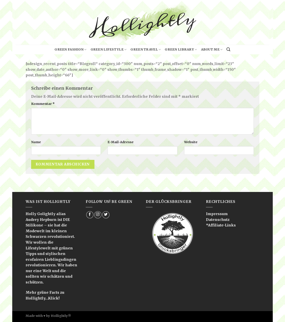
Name (36, 142)
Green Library (181, 49)
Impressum (217, 214)
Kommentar (43, 104)
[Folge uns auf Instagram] (98, 214)
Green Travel (145, 49)
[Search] (228, 49)
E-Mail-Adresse (121, 142)
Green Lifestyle (109, 49)
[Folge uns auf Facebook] (90, 214)
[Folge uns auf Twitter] (106, 214)
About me (212, 49)
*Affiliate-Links (221, 225)
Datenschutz (218, 219)
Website (190, 142)
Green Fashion (70, 49)
